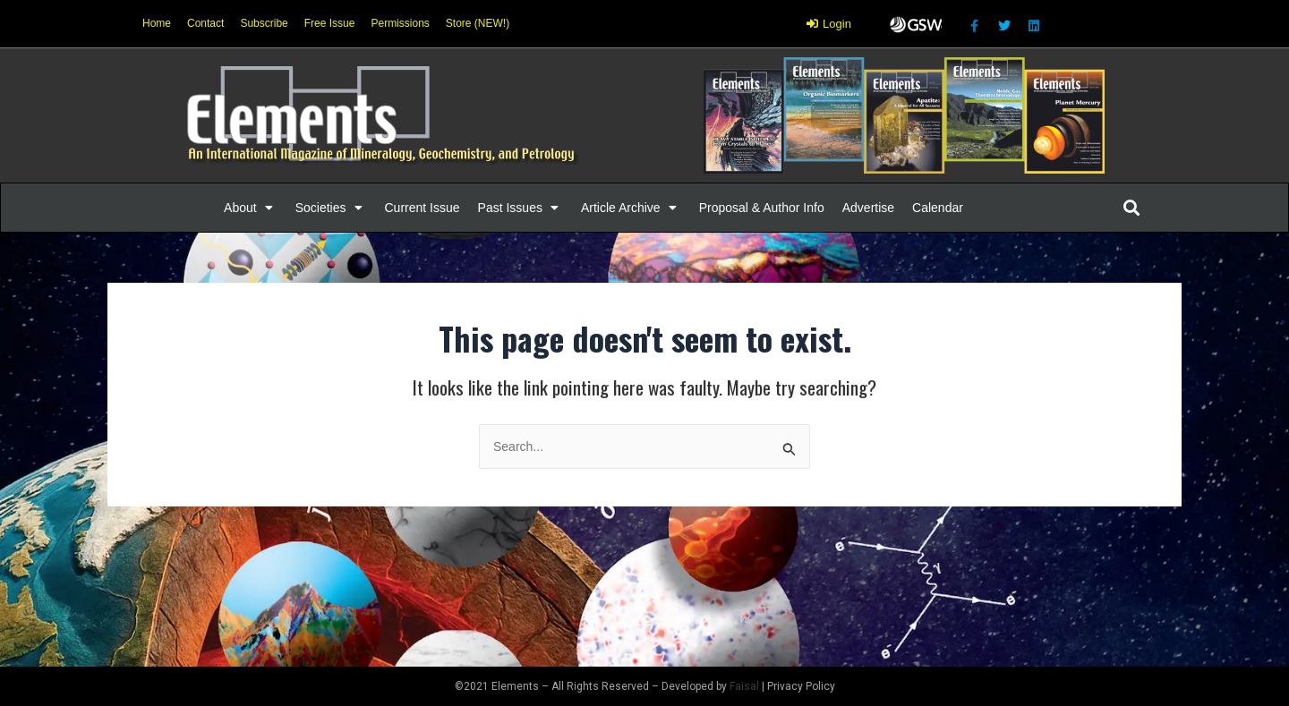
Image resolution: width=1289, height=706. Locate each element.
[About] (250, 207)
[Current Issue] (422, 207)
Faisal (744, 686)
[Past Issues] (520, 207)
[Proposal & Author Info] (761, 207)
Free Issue (329, 23)
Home (156, 23)
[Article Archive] (631, 207)
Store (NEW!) (477, 23)
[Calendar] (937, 207)
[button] (240, 207)
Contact (205, 23)
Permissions (400, 23)
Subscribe (263, 23)
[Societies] (331, 207)
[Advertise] (868, 207)
